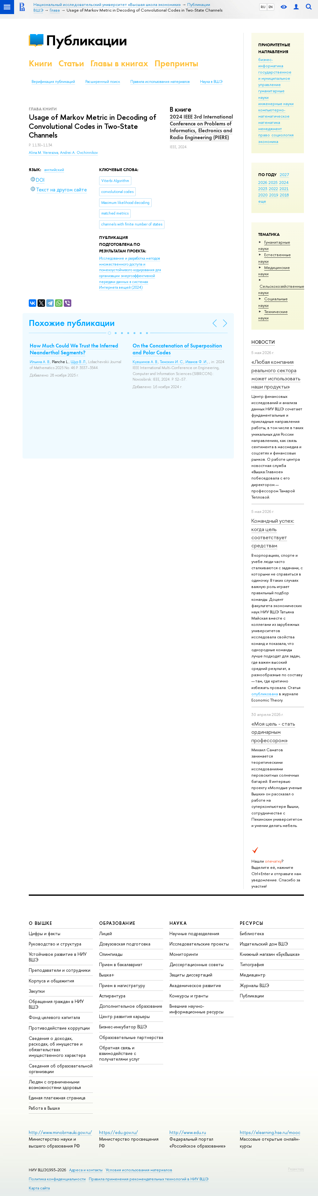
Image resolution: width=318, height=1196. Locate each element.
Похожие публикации (72, 322)
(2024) (130, 273)
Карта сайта (39, 1188)
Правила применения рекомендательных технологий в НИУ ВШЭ (149, 1179)
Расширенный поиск (102, 81)
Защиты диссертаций (190, 975)
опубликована (264, 694)
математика (269, 122)
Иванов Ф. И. (196, 361)
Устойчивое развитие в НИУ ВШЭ (58, 957)
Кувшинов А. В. (145, 361)
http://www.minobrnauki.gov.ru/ (60, 1132)
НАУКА (178, 923)
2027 (284, 174)
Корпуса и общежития (51, 981)
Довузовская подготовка (124, 944)
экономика (268, 141)
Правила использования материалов (160, 81)
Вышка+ (106, 975)
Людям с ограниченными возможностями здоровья (55, 1084)
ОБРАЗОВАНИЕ (117, 923)
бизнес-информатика (270, 62)
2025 (273, 182)
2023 (262, 188)
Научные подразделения (194, 933)
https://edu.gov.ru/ (118, 1132)
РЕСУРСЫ (252, 923)
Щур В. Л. (78, 361)
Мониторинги (183, 954)
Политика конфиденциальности (57, 1179)
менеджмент (270, 128)
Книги (40, 63)
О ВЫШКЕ (41, 923)
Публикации (86, 40)
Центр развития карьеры (124, 1016)
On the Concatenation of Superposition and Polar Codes (177, 349)
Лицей (105, 933)
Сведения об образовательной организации (61, 1068)
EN (271, 7)
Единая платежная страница (57, 1098)
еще (262, 201)
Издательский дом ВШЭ (264, 944)
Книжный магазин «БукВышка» (270, 954)
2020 (263, 195)
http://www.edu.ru (187, 1132)
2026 (262, 182)
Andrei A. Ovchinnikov (79, 152)
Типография (252, 964)
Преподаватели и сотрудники (59, 970)
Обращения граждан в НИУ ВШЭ (56, 1004)
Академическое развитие (195, 985)
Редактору (296, 1169)
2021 (284, 188)
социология (282, 135)
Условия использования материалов (139, 1170)
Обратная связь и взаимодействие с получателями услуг (119, 1053)
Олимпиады (111, 954)
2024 (284, 182)
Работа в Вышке (44, 1108)
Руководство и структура (55, 944)
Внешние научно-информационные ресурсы (196, 1009)
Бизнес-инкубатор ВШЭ (123, 1027)
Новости (263, 342)
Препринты (176, 63)
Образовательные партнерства (131, 1037)
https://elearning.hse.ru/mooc (270, 1132)
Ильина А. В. (40, 361)
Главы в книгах (119, 63)
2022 (273, 188)
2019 (273, 195)
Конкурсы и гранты (188, 996)
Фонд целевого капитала (54, 1017)
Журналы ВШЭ (254, 985)
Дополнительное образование (130, 1006)
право (264, 135)
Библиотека (252, 933)
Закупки (37, 991)
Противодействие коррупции (59, 1028)
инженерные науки (276, 103)
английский (54, 169)
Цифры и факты (44, 933)
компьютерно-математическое (274, 113)
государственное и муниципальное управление (274, 78)
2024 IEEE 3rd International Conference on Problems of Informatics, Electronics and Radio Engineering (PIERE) (201, 127)
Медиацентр (252, 975)
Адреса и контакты (86, 1170)
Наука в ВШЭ (211, 81)
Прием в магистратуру (122, 985)
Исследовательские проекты (199, 944)
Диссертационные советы (196, 964)
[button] (109, 333)
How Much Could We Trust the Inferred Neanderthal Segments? (74, 349)
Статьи (71, 63)
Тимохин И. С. (172, 361)
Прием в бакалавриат (121, 964)
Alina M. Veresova (43, 152)
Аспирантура (112, 996)
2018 (284, 195)
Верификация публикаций (53, 81)
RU (263, 7)
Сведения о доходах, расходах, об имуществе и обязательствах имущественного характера (57, 1046)
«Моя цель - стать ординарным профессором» (273, 732)
